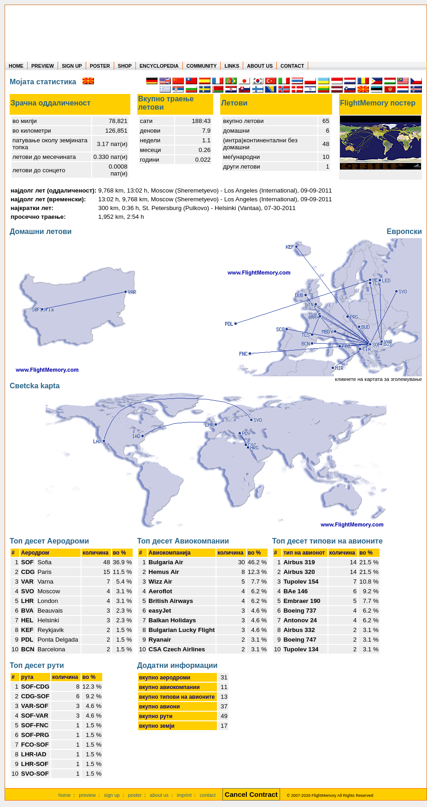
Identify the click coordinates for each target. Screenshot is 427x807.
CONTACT (292, 66)
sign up (112, 795)
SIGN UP (72, 66)
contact (208, 795)
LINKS (231, 66)
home (64, 795)
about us (159, 795)
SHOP (125, 66)
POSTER (100, 66)
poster (135, 795)
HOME (16, 66)
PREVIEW (42, 66)
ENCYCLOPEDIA (159, 66)
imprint (184, 795)
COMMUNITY (202, 66)
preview (87, 795)
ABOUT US (260, 66)
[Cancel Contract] (251, 795)
